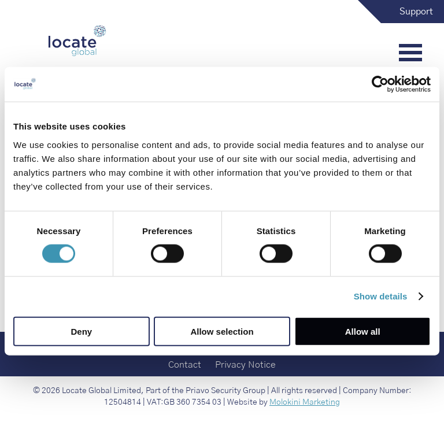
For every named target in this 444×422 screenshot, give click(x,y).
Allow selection (221, 331)
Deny (81, 331)
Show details (381, 296)
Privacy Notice (245, 364)
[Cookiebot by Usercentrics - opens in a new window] (380, 84)
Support (416, 11)
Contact (184, 364)
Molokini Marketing (304, 402)
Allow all (362, 331)
